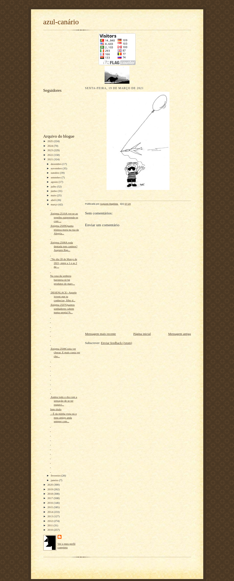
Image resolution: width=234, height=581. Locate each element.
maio (54, 195)
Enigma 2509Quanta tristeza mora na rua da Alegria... (64, 229)
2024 (50, 145)
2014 (50, 511)
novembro (56, 168)
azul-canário (61, 22)
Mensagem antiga (179, 334)
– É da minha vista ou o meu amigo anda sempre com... (63, 417)
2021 (50, 159)
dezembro (56, 163)
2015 (50, 507)
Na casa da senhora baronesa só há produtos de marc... (62, 279)
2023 (50, 150)
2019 (50, 489)
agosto (55, 181)
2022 (50, 154)
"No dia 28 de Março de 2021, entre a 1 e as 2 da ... (63, 263)
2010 (50, 529)
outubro (55, 172)
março (54, 204)
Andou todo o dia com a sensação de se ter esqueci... (63, 401)
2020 (50, 484)
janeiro (55, 480)
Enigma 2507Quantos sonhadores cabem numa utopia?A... (62, 308)
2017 (50, 498)
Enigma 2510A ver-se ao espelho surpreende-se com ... (64, 217)
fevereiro (56, 475)
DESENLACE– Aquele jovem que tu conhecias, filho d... (63, 296)
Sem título (55, 409)
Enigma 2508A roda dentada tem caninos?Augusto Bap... (63, 246)
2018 (50, 493)
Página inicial (142, 334)
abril (53, 199)
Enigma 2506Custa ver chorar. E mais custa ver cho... (65, 352)
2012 (50, 520)
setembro (56, 177)
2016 (50, 502)
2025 (50, 141)
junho (54, 190)
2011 (50, 525)
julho (54, 186)
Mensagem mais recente (100, 334)
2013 (50, 516)
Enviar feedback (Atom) (116, 343)
